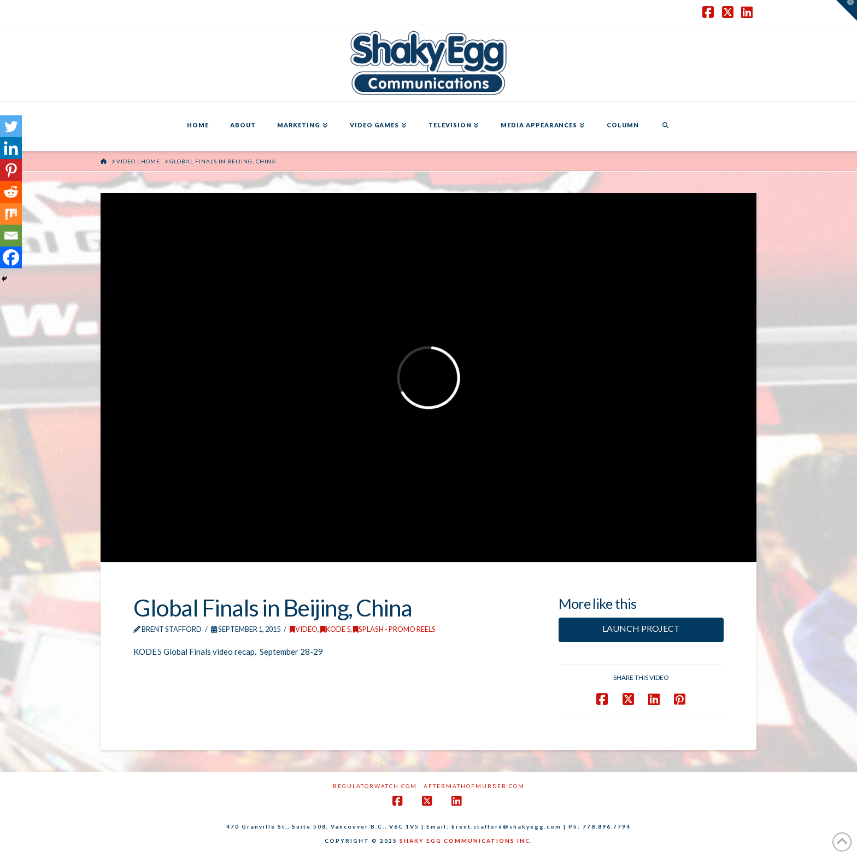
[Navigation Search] (665, 126)
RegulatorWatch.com (375, 786)
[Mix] (11, 214)
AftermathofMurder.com (474, 786)
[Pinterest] (11, 170)
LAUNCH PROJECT (641, 628)
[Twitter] (11, 126)
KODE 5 (335, 629)
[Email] (11, 235)
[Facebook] (11, 257)
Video (304, 629)
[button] (846, 10)
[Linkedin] (11, 148)
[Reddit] (11, 192)
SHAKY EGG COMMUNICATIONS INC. (466, 840)
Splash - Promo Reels (394, 629)
